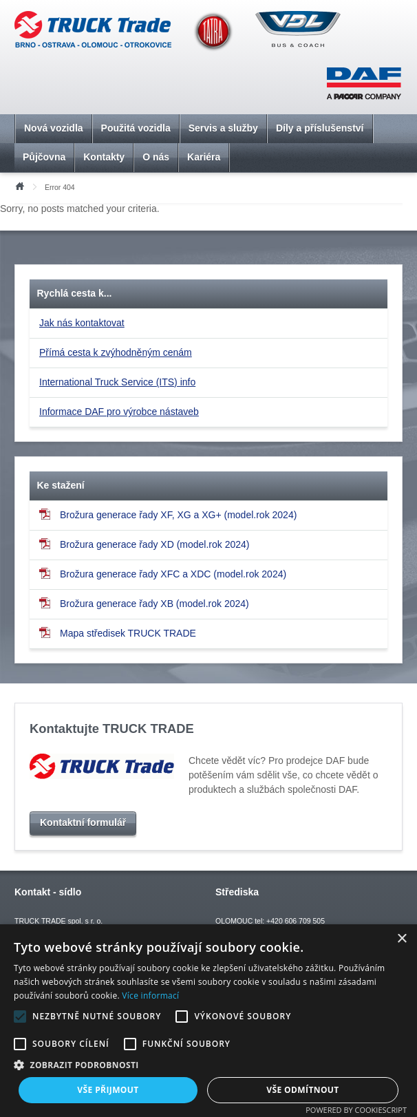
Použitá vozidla (136, 128)
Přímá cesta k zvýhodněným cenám (115, 352)
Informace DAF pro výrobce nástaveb (119, 411)
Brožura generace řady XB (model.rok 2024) (144, 603)
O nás (155, 156)
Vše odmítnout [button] (302, 1090)
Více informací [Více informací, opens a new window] (150, 995)
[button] (208, 1065)
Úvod (19, 185)
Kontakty (104, 156)
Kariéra (203, 156)
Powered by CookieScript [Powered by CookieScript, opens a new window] (356, 1110)
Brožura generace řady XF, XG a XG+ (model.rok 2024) (168, 514)
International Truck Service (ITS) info (117, 381)
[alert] (208, 1020)
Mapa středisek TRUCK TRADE (117, 633)
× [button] (401, 939)
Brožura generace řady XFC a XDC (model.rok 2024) (162, 573)
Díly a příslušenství (320, 128)
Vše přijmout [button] (107, 1090)
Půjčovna (44, 156)
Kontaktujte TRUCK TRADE (112, 728)
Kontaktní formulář (83, 822)
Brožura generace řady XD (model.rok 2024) (144, 544)
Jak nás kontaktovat (82, 322)
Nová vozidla (53, 128)
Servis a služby (223, 128)
